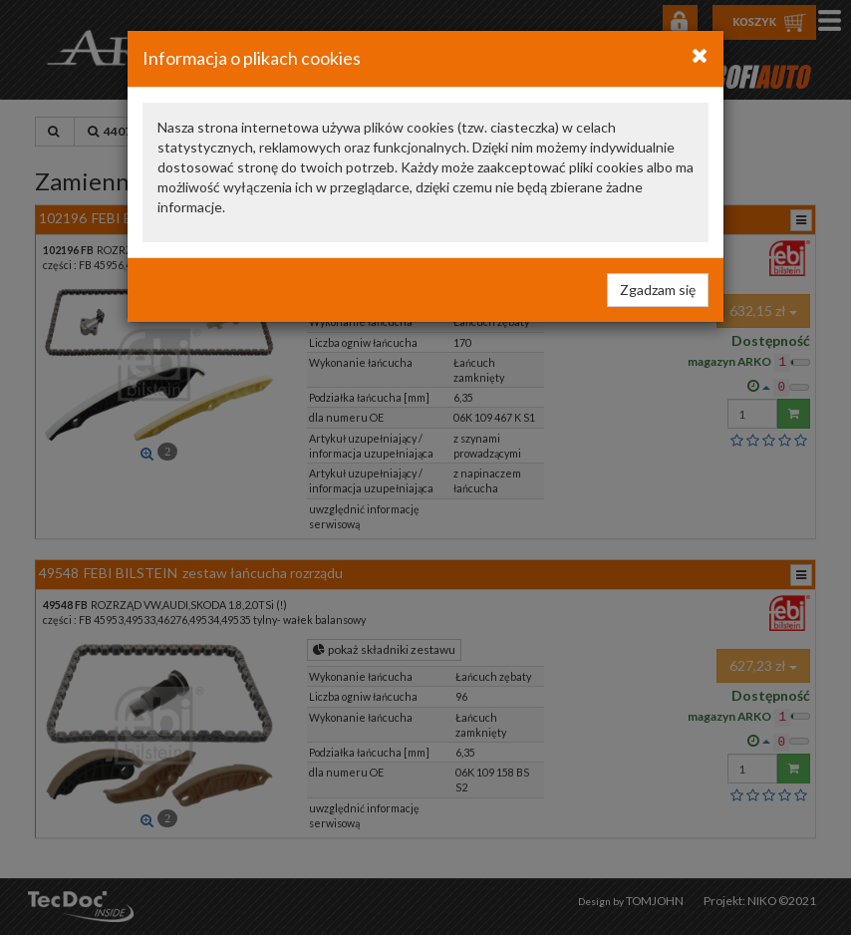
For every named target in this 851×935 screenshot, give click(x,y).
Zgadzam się (658, 289)
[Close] (700, 55)
